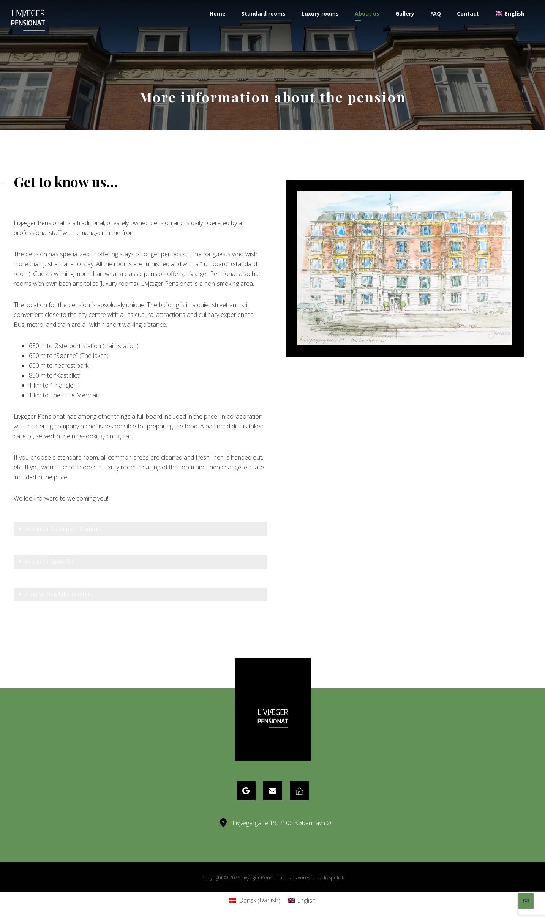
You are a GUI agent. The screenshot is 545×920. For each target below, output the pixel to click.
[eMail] (272, 790)
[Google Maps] (246, 790)
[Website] (299, 790)
